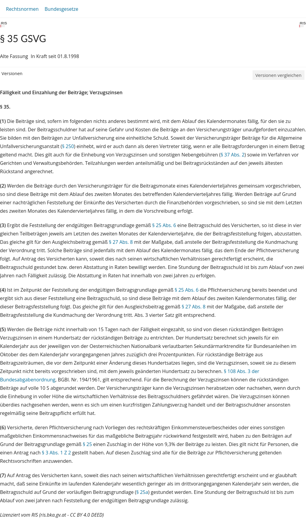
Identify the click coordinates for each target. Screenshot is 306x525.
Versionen (11, 73)
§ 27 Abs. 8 (121, 242)
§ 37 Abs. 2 (232, 154)
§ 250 (68, 146)
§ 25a (142, 492)
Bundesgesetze (61, 9)
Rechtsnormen (22, 9)
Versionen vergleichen (278, 75)
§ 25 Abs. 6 (164, 225)
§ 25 (87, 444)
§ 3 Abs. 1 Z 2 (56, 452)
